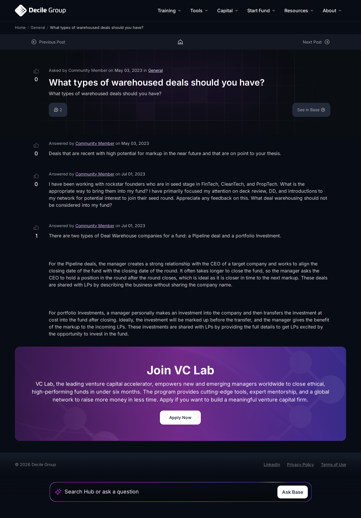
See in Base (311, 109)
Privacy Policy (300, 464)
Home (20, 27)
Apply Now (180, 417)
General (38, 27)
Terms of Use (333, 464)
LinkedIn (272, 464)
